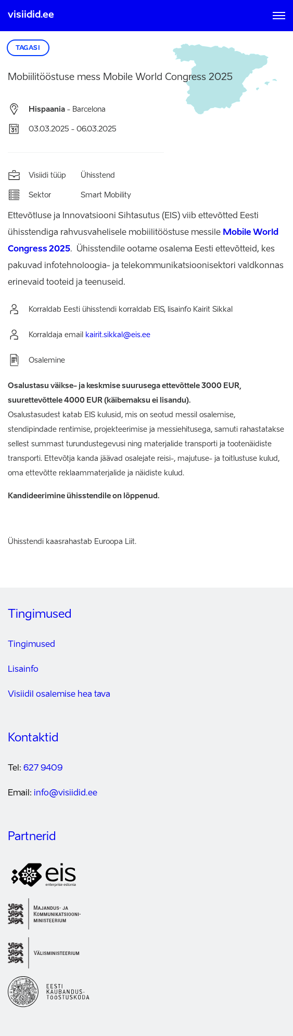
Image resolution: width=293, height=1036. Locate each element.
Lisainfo (23, 670)
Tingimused (31, 645)
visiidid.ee (31, 15)
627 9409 (42, 768)
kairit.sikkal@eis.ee (117, 335)
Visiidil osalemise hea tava (59, 694)
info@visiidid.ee (65, 793)
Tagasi (28, 48)
